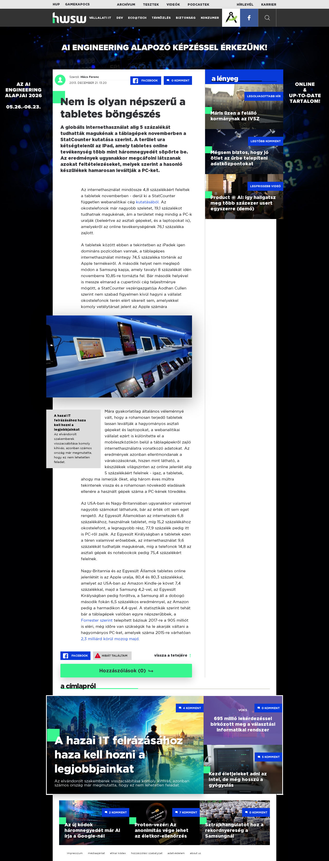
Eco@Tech (137, 17)
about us (195, 853)
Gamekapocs (77, 4)
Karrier (268, 4)
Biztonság (186, 17)
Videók (173, 4)
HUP (56, 4)
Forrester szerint (97, 620)
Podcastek (198, 4)
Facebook (146, 80)
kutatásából (147, 202)
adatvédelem (176, 853)
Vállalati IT (100, 17)
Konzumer (210, 17)
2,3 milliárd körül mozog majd (110, 639)
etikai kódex (118, 853)
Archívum (126, 4)
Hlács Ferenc (89, 77)
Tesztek (151, 4)
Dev (119, 17)
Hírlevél (245, 4)
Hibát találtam (111, 655)
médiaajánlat (96, 853)
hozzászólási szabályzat (146, 853)
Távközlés (161, 17)
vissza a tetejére (170, 655)
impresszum (75, 853)
